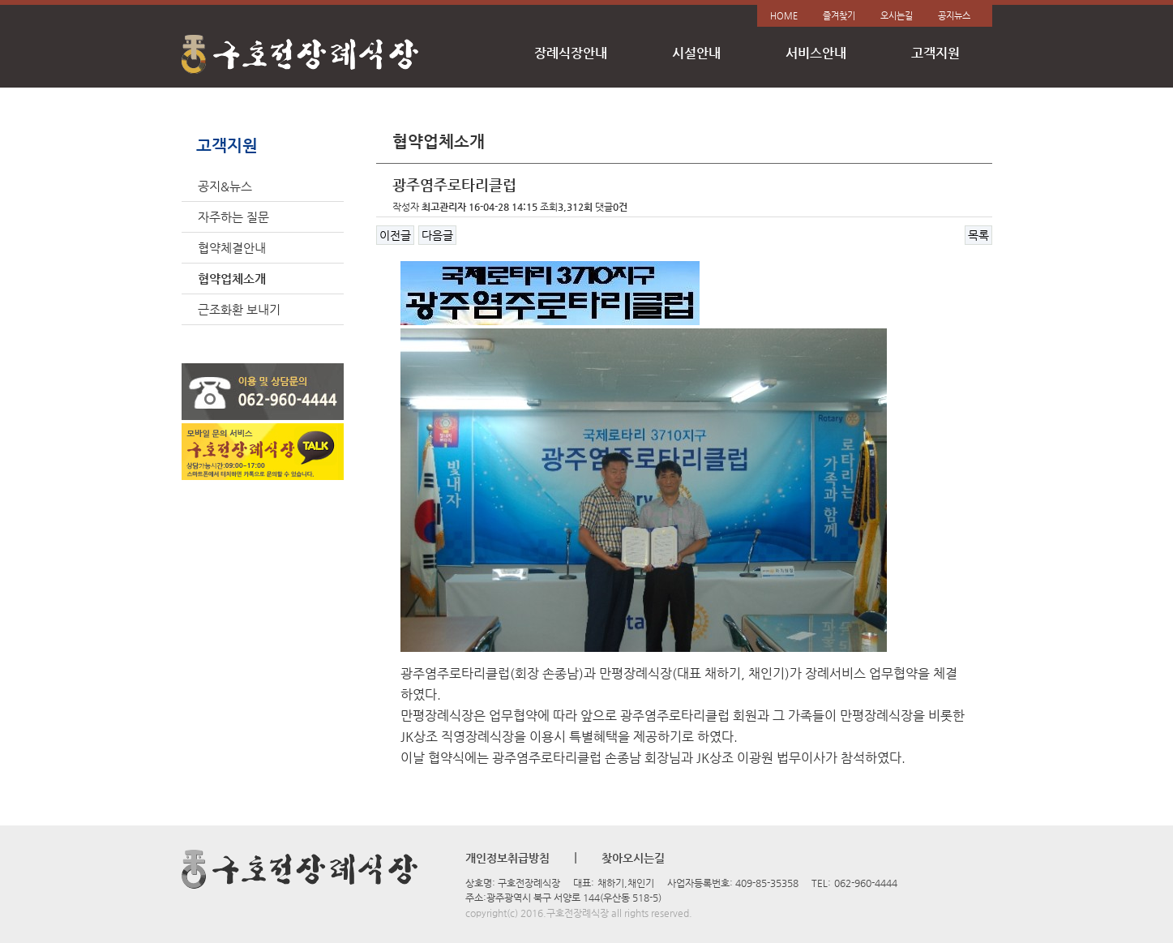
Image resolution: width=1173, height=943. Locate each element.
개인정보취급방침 (507, 857)
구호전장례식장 (301, 55)
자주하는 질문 (233, 217)
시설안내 (696, 53)
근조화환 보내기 (239, 309)
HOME (784, 16)
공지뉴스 (954, 16)
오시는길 (896, 16)
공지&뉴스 (225, 186)
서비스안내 (816, 53)
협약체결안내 (232, 248)
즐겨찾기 (839, 16)
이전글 (395, 235)
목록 (978, 235)
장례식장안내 (570, 53)
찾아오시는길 (633, 857)
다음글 (437, 235)
